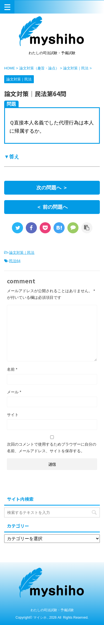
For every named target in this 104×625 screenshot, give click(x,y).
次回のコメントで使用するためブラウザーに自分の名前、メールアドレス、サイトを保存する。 (51, 447)
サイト (13, 414)
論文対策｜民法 (21, 252)
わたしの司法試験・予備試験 (52, 610)
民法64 (14, 261)
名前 (12, 369)
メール (14, 392)
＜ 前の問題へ (52, 207)
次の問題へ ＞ (52, 187)
